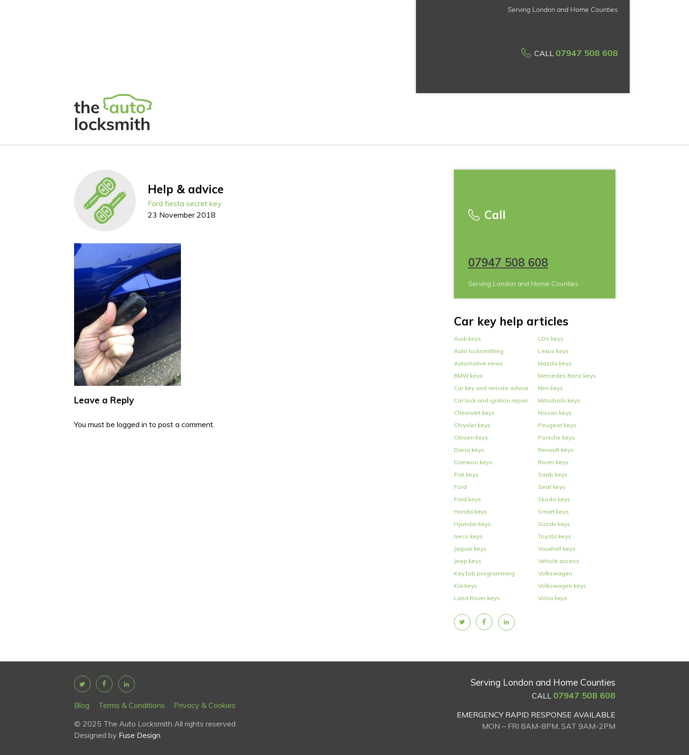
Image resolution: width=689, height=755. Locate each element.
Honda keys (470, 511)
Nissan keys (555, 412)
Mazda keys (555, 363)
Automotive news (478, 363)
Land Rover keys (477, 598)
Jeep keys (467, 560)
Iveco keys (468, 536)
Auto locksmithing (478, 350)
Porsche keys (556, 437)
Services (283, 61)
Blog (81, 705)
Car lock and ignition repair (491, 400)
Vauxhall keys (557, 548)
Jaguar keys (470, 548)
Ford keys (467, 499)
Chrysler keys (472, 425)
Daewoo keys (473, 462)
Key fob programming (484, 573)
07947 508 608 (587, 53)
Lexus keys (553, 350)
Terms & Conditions (131, 705)
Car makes (589, 61)
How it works (391, 60)
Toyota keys (554, 536)
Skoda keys (554, 499)
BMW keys (468, 375)
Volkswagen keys (562, 585)
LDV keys (551, 338)
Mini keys (550, 388)
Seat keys (552, 486)
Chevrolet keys (474, 412)
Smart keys (553, 511)
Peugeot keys (557, 425)
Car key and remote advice (491, 388)
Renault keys (556, 449)
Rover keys (553, 462)
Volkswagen (555, 573)
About (250, 60)
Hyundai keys (472, 523)
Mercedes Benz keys (567, 375)
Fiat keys (466, 474)
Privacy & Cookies (205, 705)
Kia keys (465, 585)
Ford (460, 486)
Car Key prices (337, 60)
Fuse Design (139, 735)
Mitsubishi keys (559, 400)
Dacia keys (469, 449)
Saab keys (552, 474)
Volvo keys (552, 598)
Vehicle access (558, 560)
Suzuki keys (554, 523)
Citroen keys (471, 437)
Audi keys (467, 338)
